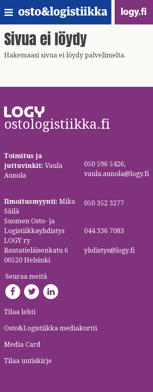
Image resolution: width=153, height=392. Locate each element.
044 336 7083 (104, 231)
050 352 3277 (104, 203)
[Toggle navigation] (11, 12)
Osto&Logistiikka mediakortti (50, 328)
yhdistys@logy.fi (109, 250)
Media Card (23, 344)
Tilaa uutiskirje (28, 361)
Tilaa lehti (19, 312)
